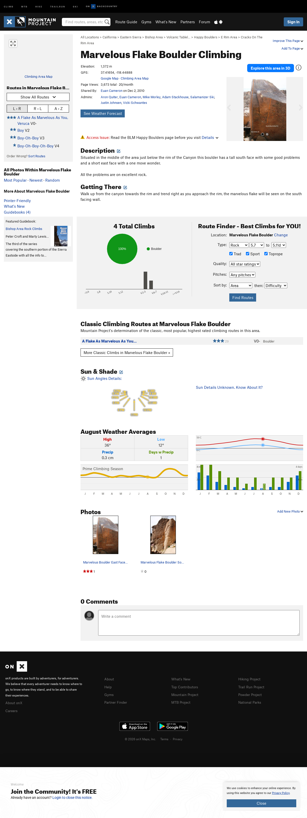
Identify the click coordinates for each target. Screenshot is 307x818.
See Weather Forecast (103, 113)
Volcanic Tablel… (178, 37)
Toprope (273, 253)
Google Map (109, 78)
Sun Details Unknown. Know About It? (229, 387)
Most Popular (15, 180)
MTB (24, 6)
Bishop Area (154, 37)
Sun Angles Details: (134, 396)
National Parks (250, 701)
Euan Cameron (111, 91)
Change (281, 234)
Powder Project (251, 693)
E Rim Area (229, 37)
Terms (164, 738)
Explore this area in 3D (270, 66)
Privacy (178, 738)
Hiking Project (250, 679)
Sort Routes (36, 156)
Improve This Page (288, 41)
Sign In (293, 21)
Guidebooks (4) (17, 212)
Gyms (146, 21)
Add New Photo (290, 511)
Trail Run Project (252, 686)
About (109, 679)
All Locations (90, 37)
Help (108, 686)
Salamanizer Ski (202, 97)
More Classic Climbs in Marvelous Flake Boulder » (127, 352)
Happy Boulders (205, 37)
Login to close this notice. (72, 797)
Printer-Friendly (17, 200)
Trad (235, 253)
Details (210, 137)
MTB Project (181, 701)
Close (261, 803)
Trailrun (57, 6)
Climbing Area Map (38, 76)
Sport (253, 253)
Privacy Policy (281, 793)
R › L (38, 108)
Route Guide (126, 21)
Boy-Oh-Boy (28, 138)
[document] (261, 796)
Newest (35, 180)
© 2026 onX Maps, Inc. (140, 738)
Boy (20, 130)
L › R (17, 108)
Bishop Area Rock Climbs (24, 229)
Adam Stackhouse (175, 97)
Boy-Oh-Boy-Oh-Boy (35, 145)
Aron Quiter (109, 97)
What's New (165, 21)
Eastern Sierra (130, 37)
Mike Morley (152, 97)
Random (52, 180)
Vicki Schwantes (135, 103)
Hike (38, 6)
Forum (204, 21)
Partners (187, 21)
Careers (12, 710)
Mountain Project (186, 693)
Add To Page (292, 48)
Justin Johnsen (111, 103)
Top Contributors (185, 686)
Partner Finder (116, 701)
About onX (14, 702)
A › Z (58, 108)
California (110, 37)
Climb (9, 6)
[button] (231, 106)
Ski (75, 6)
